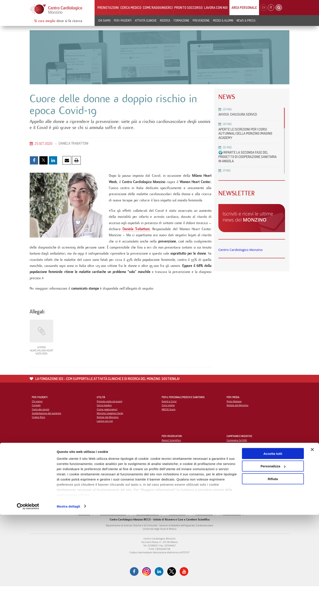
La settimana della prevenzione (244, 449)
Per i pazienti (123, 20)
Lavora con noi (216, 7)
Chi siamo (104, 20)
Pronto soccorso (188, 7)
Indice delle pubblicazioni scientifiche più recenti (189, 453)
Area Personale (244, 7)
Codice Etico (38, 422)
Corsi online (168, 410)
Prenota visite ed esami (110, 406)
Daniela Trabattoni (136, 232)
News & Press (246, 20)
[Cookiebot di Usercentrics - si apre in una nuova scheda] (28, 583)
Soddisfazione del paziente (47, 418)
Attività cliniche (146, 20)
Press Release (234, 406)
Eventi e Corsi (169, 406)
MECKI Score (169, 414)
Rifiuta (273, 556)
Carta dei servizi (41, 414)
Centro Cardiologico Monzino (240, 249)
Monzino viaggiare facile (110, 418)
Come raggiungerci (158, 7)
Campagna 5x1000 (237, 445)
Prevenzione (201, 20)
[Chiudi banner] (312, 526)
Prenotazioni (108, 7)
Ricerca (165, 20)
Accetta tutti (272, 531)
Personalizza (273, 543)
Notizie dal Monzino (108, 422)
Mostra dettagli (68, 583)
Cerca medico (130, 7)
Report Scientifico (171, 445)
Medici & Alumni (223, 20)
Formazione (181, 20)
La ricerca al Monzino (173, 449)
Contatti (36, 410)
